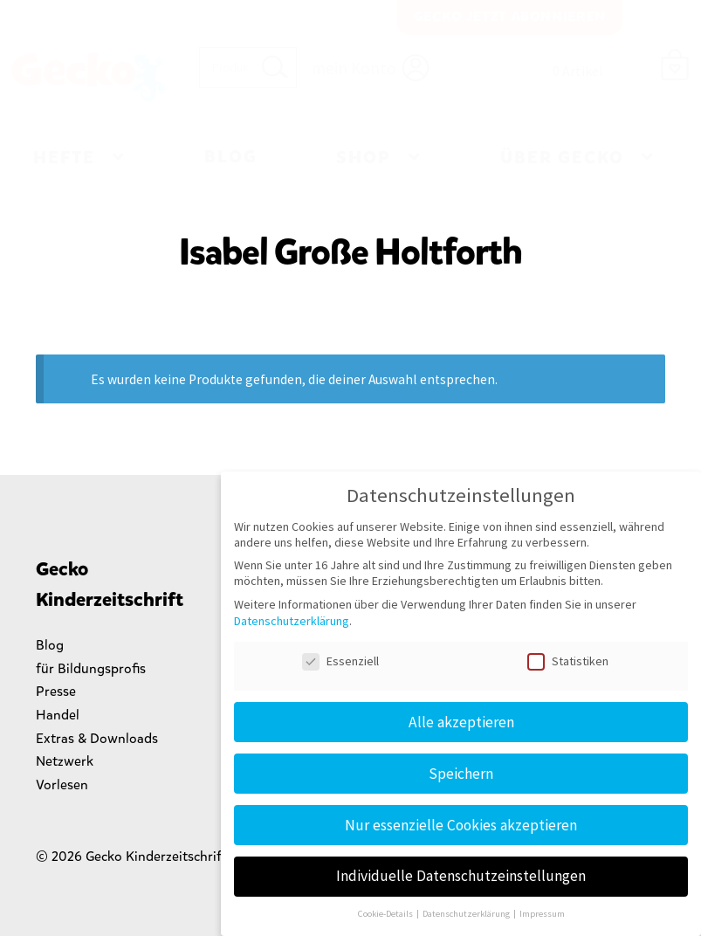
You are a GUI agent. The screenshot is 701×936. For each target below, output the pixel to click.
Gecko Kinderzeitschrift (88, 77)
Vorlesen (62, 784)
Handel (57, 714)
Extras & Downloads (97, 738)
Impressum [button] (542, 913)
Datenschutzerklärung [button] (467, 913)
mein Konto (354, 68)
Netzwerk (64, 761)
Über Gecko (562, 157)
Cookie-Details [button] (386, 913)
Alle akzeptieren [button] (461, 722)
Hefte (64, 157)
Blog (231, 157)
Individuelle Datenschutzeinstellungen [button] (461, 875)
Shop (363, 157)
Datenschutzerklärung (291, 621)
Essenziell (340, 661)
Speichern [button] (461, 773)
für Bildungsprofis (91, 668)
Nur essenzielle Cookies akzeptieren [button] (461, 825)
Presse (56, 691)
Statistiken (567, 661)
